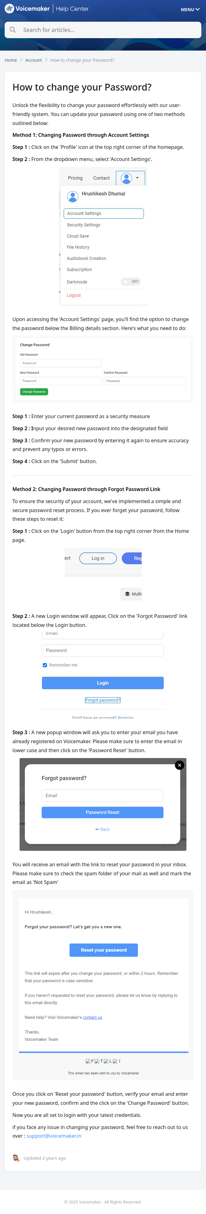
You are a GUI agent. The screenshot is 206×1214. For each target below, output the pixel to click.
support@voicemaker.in (54, 1135)
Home (11, 60)
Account (33, 60)
